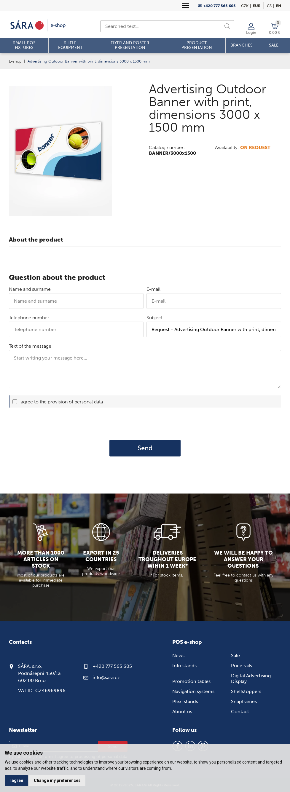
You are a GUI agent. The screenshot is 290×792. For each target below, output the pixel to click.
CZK (244, 6)
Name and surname (30, 289)
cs (269, 6)
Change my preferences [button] (57, 780)
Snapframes (244, 701)
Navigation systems (193, 691)
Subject (154, 317)
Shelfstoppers (246, 691)
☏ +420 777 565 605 (216, 6)
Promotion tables (191, 681)
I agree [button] (16, 780)
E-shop (15, 61)
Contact (240, 711)
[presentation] (145, 423)
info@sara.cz (106, 677)
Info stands (184, 665)
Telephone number (29, 317)
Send (145, 448)
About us (182, 711)
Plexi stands (185, 701)
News (178, 655)
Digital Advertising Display (251, 678)
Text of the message (30, 346)
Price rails (241, 665)
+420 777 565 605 (112, 666)
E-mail (153, 289)
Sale (235, 655)
